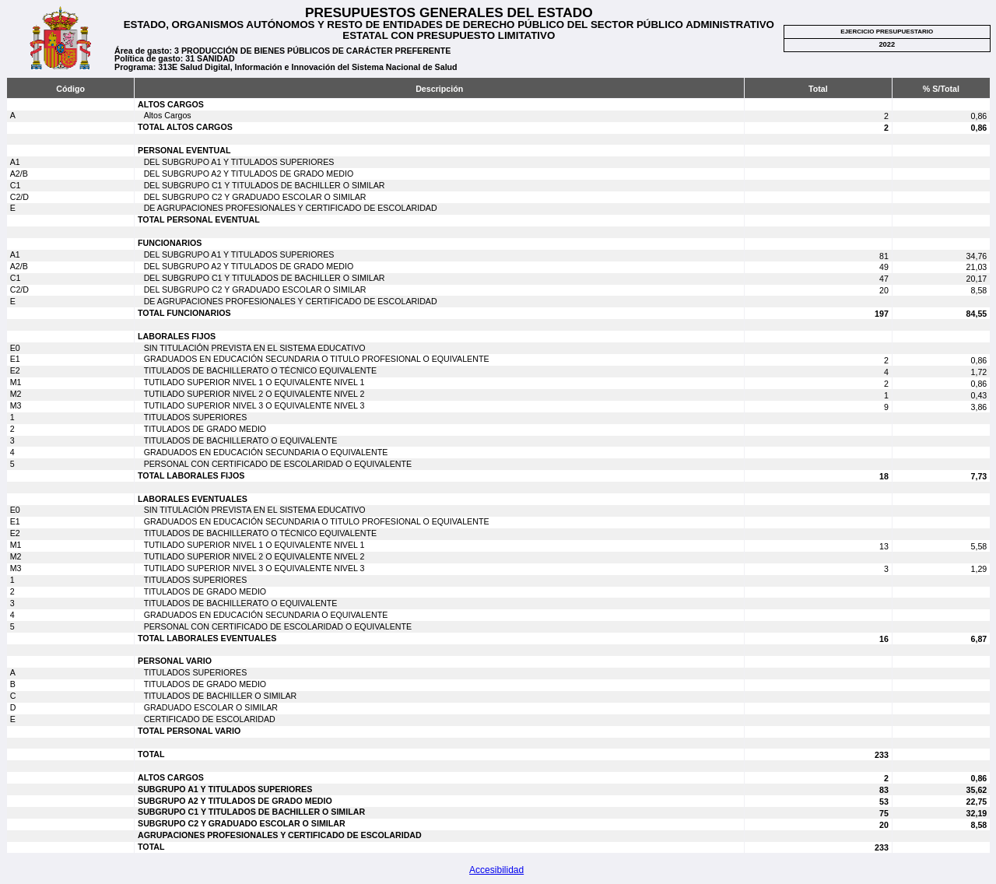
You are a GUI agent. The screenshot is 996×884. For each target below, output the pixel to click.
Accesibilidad (496, 870)
